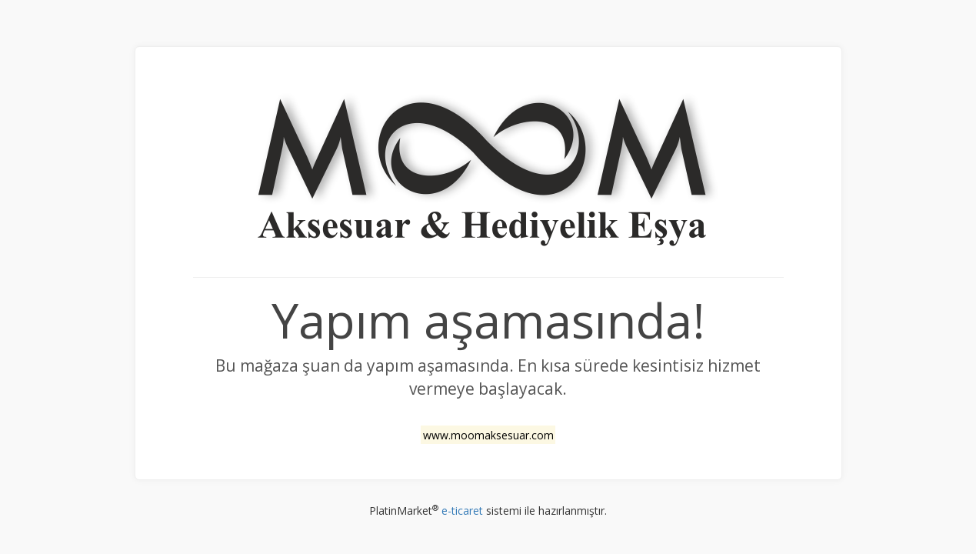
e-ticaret (462, 510)
